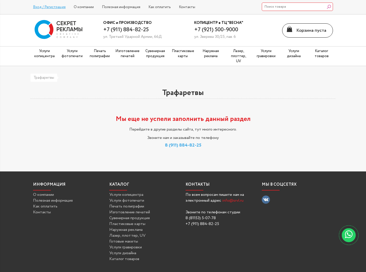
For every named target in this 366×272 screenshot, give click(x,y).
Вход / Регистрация (49, 7)
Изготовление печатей (129, 212)
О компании (84, 7)
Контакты (187, 7)
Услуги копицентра (126, 195)
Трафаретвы (44, 77)
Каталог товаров (124, 259)
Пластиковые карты (127, 224)
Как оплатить (159, 7)
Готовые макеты (123, 241)
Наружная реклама (126, 230)
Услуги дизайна (122, 253)
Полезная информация (121, 7)
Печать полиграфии (126, 206)
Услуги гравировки (125, 247)
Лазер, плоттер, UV (127, 235)
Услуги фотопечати (126, 200)
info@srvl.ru (232, 200)
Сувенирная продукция (129, 218)
